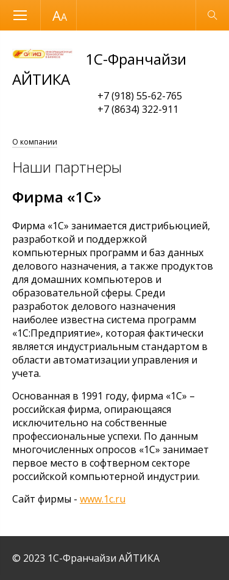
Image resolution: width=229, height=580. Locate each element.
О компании (34, 142)
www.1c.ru (102, 499)
